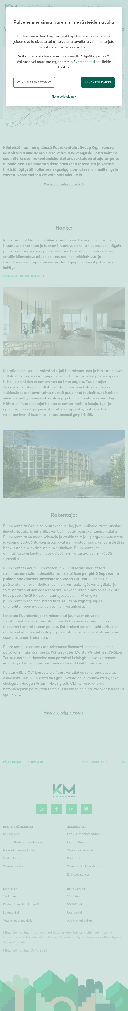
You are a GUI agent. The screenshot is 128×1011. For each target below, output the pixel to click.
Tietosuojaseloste (63, 96)
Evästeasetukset (87, 62)
